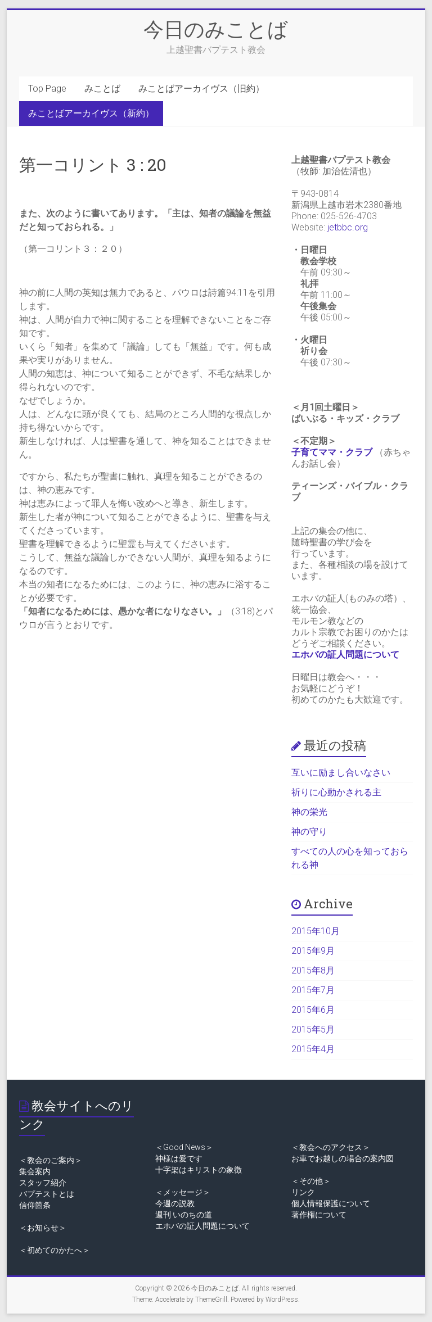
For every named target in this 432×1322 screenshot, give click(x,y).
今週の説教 (175, 1203)
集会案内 (35, 1171)
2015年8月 (313, 970)
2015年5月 (313, 1029)
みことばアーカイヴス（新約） (91, 113)
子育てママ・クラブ (331, 452)
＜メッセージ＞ (182, 1192)
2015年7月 (313, 990)
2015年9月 (313, 950)
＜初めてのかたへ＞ (54, 1250)
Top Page (47, 88)
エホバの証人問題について (345, 654)
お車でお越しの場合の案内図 (342, 1158)
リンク (303, 1192)
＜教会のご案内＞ (50, 1160)
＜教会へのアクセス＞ (330, 1147)
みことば (102, 88)
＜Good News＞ (184, 1147)
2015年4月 (313, 1049)
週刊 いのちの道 (183, 1214)
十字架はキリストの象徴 (198, 1169)
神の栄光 (309, 812)
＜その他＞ (311, 1180)
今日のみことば (215, 28)
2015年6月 (313, 1009)
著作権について (318, 1214)
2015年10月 (315, 931)
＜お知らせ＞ (42, 1227)
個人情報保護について (330, 1203)
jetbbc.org (347, 227)
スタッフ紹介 (42, 1182)
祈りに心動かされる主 (336, 792)
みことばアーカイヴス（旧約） (201, 88)
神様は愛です (178, 1158)
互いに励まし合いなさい (340, 772)
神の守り (309, 831)
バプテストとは (46, 1193)
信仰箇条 (35, 1205)
